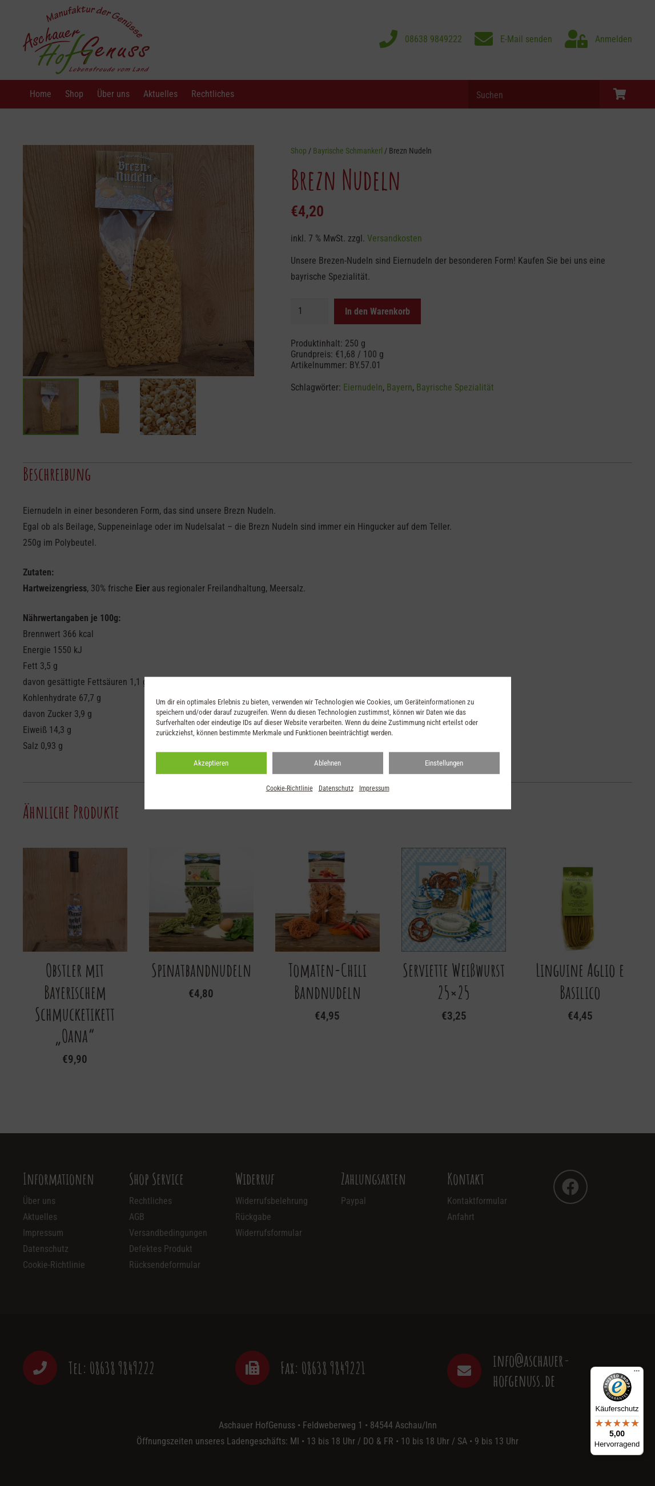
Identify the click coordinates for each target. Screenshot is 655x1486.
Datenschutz (336, 788)
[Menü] (637, 1373)
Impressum (374, 788)
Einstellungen (444, 763)
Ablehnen (327, 763)
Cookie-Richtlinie (289, 788)
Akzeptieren (211, 763)
